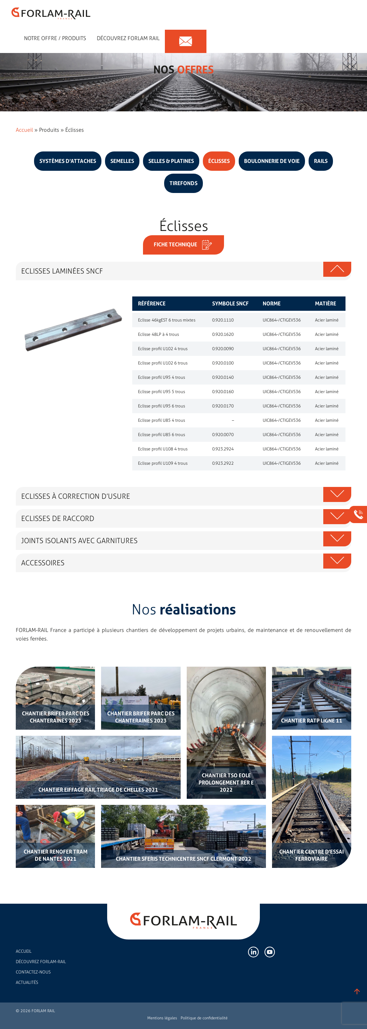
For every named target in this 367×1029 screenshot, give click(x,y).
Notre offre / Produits (55, 35)
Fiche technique (183, 245)
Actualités (27, 982)
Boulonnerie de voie (272, 161)
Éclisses (219, 161)
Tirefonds (183, 183)
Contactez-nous (33, 972)
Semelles (122, 161)
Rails (321, 161)
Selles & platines (171, 161)
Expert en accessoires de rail (9, 35)
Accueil (24, 130)
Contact (185, 35)
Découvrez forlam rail (128, 35)
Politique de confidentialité (204, 1018)
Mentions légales (162, 1018)
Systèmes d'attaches (67, 161)
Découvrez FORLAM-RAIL (41, 961)
